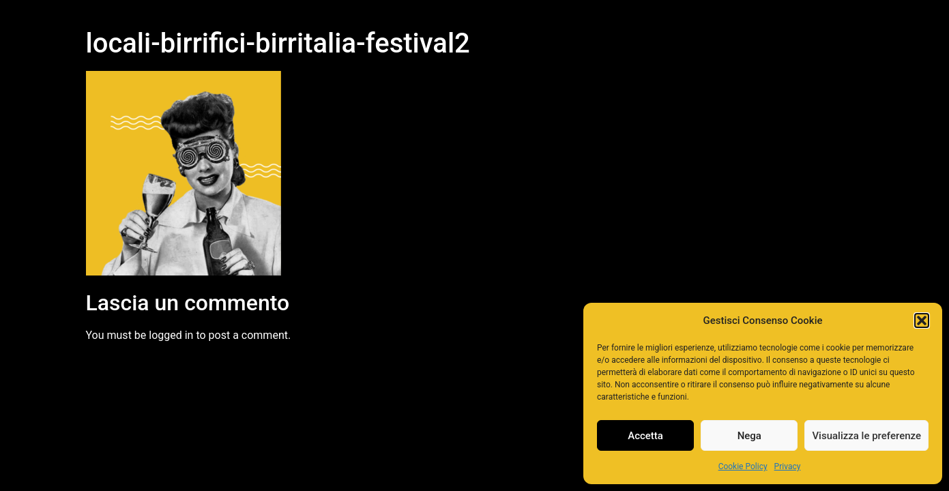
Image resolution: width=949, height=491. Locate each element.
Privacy (787, 466)
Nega (749, 436)
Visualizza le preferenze (866, 436)
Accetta (645, 436)
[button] (922, 320)
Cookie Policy (743, 466)
